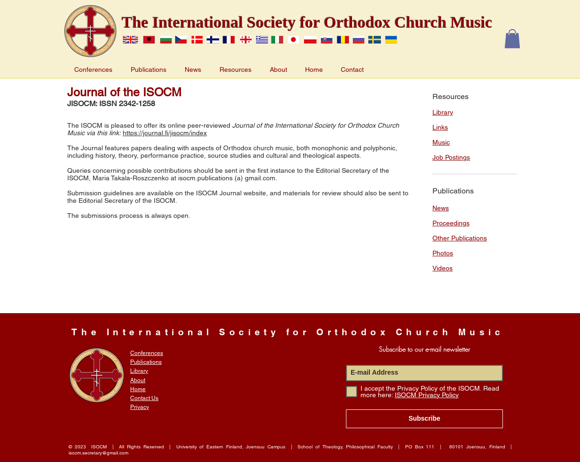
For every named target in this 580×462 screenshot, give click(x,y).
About (137, 380)
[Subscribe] (424, 418)
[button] (512, 38)
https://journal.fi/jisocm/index (165, 133)
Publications (146, 362)
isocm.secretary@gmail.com (98, 453)
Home (138, 389)
